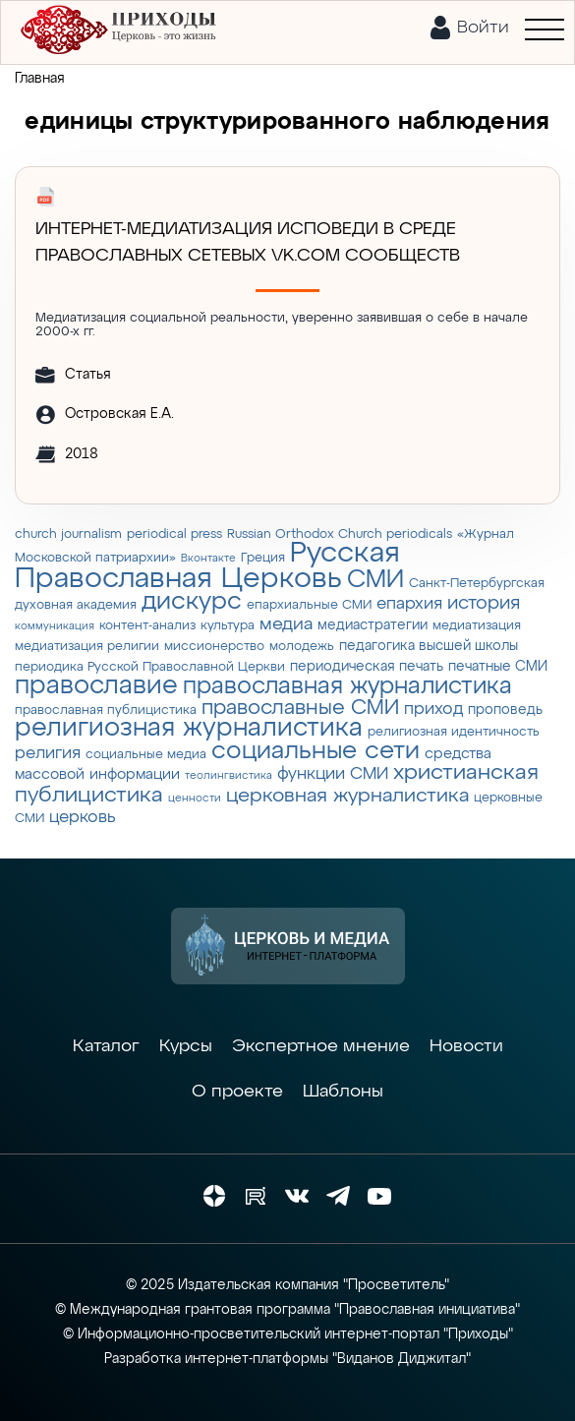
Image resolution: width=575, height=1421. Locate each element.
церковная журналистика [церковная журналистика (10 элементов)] (347, 796)
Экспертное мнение (321, 1046)
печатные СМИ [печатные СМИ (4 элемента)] (497, 667)
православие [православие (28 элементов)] (96, 686)
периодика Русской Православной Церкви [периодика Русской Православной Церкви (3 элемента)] (150, 667)
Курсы (185, 1046)
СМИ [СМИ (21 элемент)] (375, 580)
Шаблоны (343, 1091)
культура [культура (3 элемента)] (228, 626)
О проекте (237, 1091)
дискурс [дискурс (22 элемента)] (192, 602)
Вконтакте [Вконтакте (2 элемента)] (208, 558)
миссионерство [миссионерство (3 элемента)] (214, 646)
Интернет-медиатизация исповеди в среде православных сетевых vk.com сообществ (247, 242)
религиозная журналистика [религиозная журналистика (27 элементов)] (189, 728)
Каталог (106, 1046)
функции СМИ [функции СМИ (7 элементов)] (332, 774)
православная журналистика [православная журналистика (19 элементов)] (347, 686)
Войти (483, 27)
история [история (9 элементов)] (483, 603)
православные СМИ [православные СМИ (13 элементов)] (300, 708)
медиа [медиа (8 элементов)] (286, 624)
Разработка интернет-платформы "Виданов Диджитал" (287, 1359)
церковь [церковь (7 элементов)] (82, 817)
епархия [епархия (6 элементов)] (409, 604)
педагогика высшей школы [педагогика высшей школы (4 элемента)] (428, 646)
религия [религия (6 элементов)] (48, 753)
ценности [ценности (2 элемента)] (194, 798)
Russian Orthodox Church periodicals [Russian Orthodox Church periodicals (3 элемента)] (339, 534)
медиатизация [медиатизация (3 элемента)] (476, 626)
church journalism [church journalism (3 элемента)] (68, 534)
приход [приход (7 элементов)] (433, 709)
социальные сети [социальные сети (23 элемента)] (315, 751)
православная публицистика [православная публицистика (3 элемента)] (106, 710)
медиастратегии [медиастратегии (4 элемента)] (372, 625)
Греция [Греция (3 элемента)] (263, 558)
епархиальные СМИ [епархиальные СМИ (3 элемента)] (309, 605)
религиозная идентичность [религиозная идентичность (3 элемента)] (454, 732)
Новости (466, 1046)
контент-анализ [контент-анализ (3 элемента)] (147, 626)
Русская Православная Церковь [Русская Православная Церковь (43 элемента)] (207, 566)
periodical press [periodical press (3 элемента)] (174, 534)
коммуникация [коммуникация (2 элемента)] (54, 626)
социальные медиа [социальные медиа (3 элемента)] (146, 754)
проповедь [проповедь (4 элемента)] (505, 710)
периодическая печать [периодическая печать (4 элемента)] (366, 667)
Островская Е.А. (119, 414)
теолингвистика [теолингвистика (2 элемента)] (228, 776)
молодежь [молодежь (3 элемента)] (301, 646)
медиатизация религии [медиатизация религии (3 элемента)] (87, 646)
